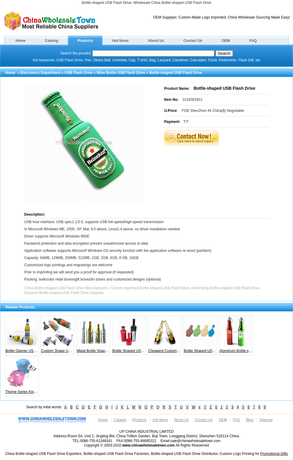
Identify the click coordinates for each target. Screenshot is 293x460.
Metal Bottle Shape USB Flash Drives (93, 334)
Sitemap (266, 420)
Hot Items (120, 41)
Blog (249, 420)
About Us (156, 41)
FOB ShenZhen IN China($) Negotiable (213, 111)
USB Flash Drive (78, 73)
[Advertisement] (224, 160)
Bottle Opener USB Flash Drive (22, 334)
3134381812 (192, 100)
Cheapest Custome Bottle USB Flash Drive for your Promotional (164, 334)
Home (20, 41)
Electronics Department (40, 73)
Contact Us (192, 41)
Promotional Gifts (274, 454)
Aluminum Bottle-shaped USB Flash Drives (236, 334)
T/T (186, 122)
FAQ (253, 41)
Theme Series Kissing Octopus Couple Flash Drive (22, 375)
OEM (226, 41)
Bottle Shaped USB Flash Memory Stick (129, 334)
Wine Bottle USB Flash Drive (121, 73)
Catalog (51, 41)
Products (85, 41)
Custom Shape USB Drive (57, 334)
